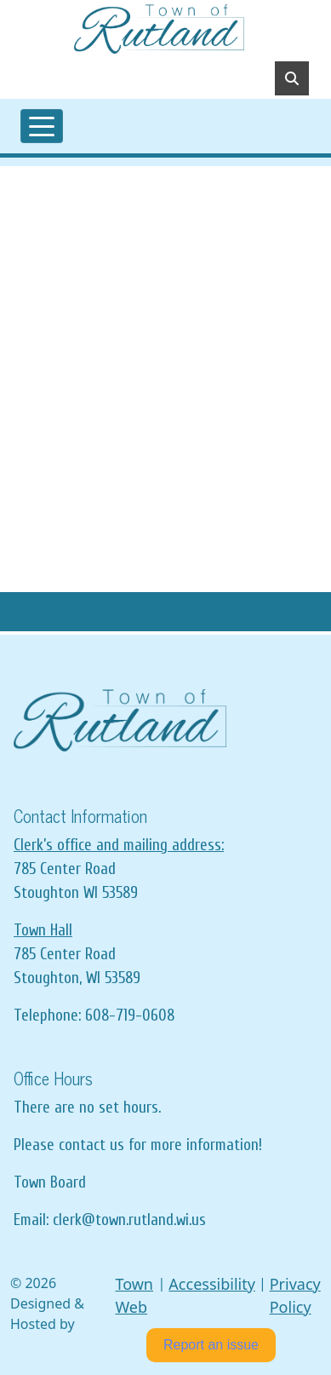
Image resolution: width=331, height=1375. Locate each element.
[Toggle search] (292, 78)
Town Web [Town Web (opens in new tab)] (134, 1295)
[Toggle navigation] (41, 126)
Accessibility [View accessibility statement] (211, 1284)
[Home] (159, 29)
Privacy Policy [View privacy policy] (295, 1295)
